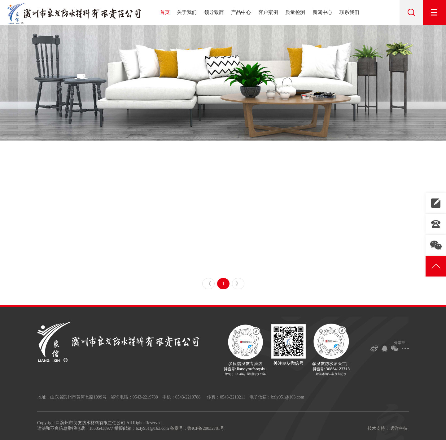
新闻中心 (322, 12)
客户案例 (268, 12)
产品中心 (241, 12)
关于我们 (187, 12)
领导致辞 (214, 12)
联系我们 (349, 12)
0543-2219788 (436, 224)
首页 (165, 12)
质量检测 (295, 12)
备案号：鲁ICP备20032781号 (197, 428)
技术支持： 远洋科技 (388, 428)
